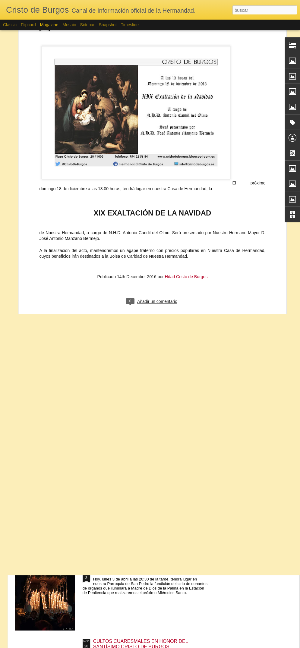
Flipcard (28, 24)
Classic (10, 24)
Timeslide (130, 24)
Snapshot (108, 24)
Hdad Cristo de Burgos (186, 218)
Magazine (49, 24)
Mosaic (69, 24)
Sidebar (87, 24)
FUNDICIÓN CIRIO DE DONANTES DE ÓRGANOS (149, 572)
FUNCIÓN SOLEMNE (116, 504)
